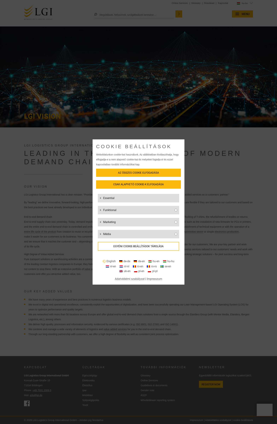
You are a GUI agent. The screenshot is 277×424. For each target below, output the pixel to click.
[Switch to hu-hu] (168, 261)
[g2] (176, 210)
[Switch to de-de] (124, 261)
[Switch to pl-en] (139, 271)
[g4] (176, 234)
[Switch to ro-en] (138, 266)
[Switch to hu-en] (154, 261)
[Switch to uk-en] (125, 271)
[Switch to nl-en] (111, 266)
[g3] (176, 222)
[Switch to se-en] (166, 266)
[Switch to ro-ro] (151, 266)
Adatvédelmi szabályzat (130, 279)
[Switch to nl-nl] (124, 266)
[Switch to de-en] (139, 261)
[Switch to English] (109, 261)
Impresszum (154, 279)
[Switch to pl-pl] (152, 271)
